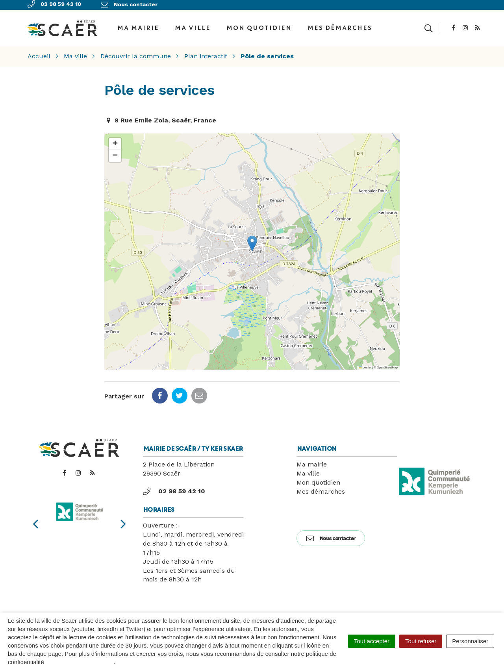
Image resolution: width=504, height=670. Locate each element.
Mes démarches (339, 25)
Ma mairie (311, 459)
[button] (252, 238)
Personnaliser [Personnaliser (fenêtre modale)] (470, 641)
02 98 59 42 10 (174, 486)
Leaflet (365, 362)
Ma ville (192, 25)
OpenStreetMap (387, 362)
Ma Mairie (138, 25)
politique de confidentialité (80, 662)
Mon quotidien (258, 25)
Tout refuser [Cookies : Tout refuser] (420, 641)
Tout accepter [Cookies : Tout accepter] (371, 641)
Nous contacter (330, 533)
